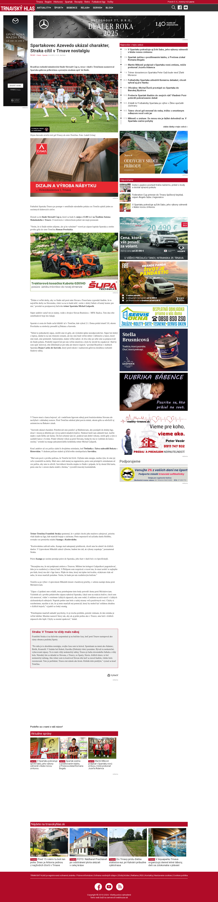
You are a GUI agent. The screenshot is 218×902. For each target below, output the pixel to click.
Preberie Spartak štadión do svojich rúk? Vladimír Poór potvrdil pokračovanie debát (157, 96)
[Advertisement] (55, 703)
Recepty (78, 1)
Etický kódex (124, 875)
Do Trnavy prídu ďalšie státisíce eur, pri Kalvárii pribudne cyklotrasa (127, 862)
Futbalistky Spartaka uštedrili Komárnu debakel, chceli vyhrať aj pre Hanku (157, 81)
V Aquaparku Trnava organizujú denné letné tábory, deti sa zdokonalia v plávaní (165, 862)
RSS (142, 875)
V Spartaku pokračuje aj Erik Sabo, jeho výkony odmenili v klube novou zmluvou (44, 765)
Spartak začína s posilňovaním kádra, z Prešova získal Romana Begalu (71, 765)
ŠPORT (32, 55)
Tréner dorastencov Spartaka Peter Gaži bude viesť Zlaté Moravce (156, 73)
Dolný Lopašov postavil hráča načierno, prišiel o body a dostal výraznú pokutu (158, 186)
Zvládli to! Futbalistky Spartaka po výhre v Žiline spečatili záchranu (155, 104)
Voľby (110, 1)
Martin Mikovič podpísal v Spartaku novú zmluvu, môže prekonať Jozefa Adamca (100, 765)
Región (48, 1)
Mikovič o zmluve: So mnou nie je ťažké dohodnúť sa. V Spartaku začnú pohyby (157, 119)
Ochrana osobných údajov (105, 875)
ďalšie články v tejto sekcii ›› (175, 127)
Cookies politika (180, 875)
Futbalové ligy (98, 1)
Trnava (39, 1)
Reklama (135, 875)
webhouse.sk (122, 897)
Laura (191, 1)
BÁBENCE (72, 7)
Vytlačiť (112, 675)
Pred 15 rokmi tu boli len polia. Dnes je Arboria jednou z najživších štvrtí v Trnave (47, 862)
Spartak (69, 1)
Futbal (39, 55)
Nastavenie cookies (163, 875)
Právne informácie (84, 875)
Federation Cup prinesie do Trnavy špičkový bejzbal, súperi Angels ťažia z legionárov (157, 196)
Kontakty (149, 875)
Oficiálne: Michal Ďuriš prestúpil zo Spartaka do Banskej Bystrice (153, 89)
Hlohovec (58, 1)
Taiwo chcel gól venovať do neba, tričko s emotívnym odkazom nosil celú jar (156, 112)
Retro (87, 1)
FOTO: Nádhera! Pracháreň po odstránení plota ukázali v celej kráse (88, 862)
